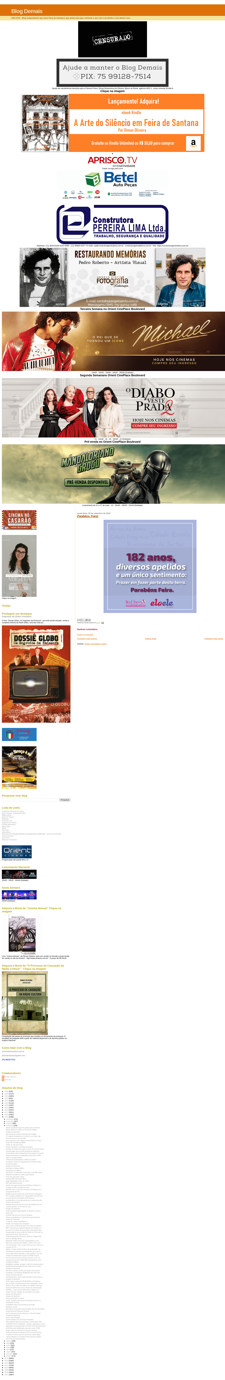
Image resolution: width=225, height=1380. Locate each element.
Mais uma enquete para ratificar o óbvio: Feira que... (23, 1243)
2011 (7, 1365)
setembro (10, 1125)
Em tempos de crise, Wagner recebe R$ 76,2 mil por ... (24, 1140)
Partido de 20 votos (12, 1302)
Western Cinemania (9, 840)
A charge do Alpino (12, 1262)
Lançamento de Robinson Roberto (17, 1311)
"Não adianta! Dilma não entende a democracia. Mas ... (25, 1322)
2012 (7, 1363)
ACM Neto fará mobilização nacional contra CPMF (23, 1328)
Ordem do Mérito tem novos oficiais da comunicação (24, 1288)
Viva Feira (6, 838)
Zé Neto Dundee (11, 1164)
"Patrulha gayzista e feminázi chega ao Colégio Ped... (24, 1236)
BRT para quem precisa (14, 1183)
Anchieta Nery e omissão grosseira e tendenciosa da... (24, 1200)
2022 (7, 1101)
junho (8, 1345)
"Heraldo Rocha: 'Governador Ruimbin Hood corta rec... (25, 1277)
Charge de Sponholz (13, 1132)
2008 (7, 1372)
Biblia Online (6, 815)
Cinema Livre (7, 821)
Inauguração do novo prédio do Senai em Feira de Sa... (25, 1232)
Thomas (8, 1079)
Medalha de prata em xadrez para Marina (20, 1174)
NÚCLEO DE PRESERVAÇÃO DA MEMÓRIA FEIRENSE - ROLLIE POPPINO (31, 834)
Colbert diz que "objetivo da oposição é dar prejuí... (23, 1292)
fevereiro (9, 1354)
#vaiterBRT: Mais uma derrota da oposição (20, 1305)
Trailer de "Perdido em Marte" (16, 1142)
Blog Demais (26, 11)
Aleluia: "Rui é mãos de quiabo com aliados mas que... (24, 1285)
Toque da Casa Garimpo (14, 1275)
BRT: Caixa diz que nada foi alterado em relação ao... (24, 1228)
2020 (7, 1105)
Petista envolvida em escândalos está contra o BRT (23, 1155)
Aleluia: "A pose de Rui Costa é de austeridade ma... (24, 1249)
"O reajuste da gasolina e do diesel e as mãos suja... (24, 1136)
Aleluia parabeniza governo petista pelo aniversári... (23, 1128)
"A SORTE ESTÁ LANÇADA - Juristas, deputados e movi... (26, 1324)
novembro (10, 1121)
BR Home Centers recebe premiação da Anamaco (23, 1270)
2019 (7, 1107)
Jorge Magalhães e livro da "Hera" (17, 1181)
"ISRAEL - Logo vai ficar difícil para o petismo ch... (23, 1290)
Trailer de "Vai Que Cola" (14, 1145)
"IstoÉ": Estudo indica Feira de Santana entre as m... (24, 1300)
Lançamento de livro (13, 1192)
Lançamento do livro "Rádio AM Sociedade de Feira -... (24, 1260)
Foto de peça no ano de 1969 (16, 1138)
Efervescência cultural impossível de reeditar (21, 1134)
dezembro (10, 1119)
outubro (9, 1123)
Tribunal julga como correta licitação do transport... (23, 1151)
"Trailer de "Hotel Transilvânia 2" (17, 1221)
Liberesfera (6, 832)
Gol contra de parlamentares (15, 1339)
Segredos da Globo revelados (17, 616)
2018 (7, 1110)
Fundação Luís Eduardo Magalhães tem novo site (23, 1273)
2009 (7, 1370)
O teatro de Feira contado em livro (17, 1187)
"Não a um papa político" (14, 1157)
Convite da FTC (11, 1247)
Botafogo (5, 819)
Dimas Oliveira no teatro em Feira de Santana (21, 1130)
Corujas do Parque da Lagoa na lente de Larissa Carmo (25, 1149)
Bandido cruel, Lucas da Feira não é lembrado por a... (24, 1189)
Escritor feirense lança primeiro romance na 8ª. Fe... (23, 1258)
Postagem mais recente (87, 638)
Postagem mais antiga (213, 638)
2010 (7, 1367)
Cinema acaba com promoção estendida (19, 1319)
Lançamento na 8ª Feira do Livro (17, 1234)
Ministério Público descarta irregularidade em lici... (23, 1241)
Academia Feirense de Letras (13, 811)
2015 (7, 1117)
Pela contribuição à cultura (15, 1298)
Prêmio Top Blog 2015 (13, 1294)
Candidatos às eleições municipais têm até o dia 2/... (24, 1251)
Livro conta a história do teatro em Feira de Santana (23, 1226)
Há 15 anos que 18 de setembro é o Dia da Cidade (23, 1313)
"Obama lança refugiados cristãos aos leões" (21, 1159)
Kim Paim (5, 830)
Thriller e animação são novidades (17, 1224)
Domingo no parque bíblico (15, 1168)
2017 (7, 1112)
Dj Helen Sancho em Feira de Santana (19, 1215)
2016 (7, 1114)
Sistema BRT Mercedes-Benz (16, 1179)
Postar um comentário (85, 634)
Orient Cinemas (8, 836)
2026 (7, 1091)
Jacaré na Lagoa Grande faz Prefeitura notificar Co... (24, 1185)
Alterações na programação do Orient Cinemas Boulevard (25, 1326)
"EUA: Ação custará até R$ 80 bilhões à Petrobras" (23, 1281)
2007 (7, 1374)
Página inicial (150, 638)
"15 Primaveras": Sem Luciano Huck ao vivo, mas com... (25, 1245)
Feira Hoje (6, 826)
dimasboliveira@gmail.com (13, 1056)
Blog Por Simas (8, 817)
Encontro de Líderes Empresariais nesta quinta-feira (23, 1230)
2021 (7, 1103)
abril (8, 1349)
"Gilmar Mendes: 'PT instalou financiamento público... (24, 1337)
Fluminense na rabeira (13, 1170)
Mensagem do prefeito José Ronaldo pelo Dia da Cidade (25, 1309)
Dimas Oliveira (10, 1077)
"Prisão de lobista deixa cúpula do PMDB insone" (22, 1255)
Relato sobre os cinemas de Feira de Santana (21, 1330)
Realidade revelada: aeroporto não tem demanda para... (25, 1264)
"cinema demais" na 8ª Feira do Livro (18, 1207)
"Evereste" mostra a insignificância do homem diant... (24, 1162)
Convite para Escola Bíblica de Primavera (20, 1198)
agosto (9, 1341)
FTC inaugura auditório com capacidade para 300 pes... (25, 1196)
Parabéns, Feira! (87, 516)
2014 (7, 1358)
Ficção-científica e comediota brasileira (19, 1147)
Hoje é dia (9, 1213)
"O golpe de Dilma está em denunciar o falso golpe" (23, 1334)
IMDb (4, 828)
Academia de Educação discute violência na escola (23, 1266)
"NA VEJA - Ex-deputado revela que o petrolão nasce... (24, 1172)
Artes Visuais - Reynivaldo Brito (14, 813)
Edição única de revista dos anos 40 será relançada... (24, 1194)
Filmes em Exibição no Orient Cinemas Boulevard (23, 1217)
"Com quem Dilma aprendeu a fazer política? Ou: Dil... (24, 1253)
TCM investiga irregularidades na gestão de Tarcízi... (24, 1211)
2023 (7, 1098)
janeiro (9, 1356)
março (8, 1352)
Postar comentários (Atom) (95, 644)
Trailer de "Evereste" (13, 1219)
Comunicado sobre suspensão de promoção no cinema (24, 1153)
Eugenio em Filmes (9, 823)
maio (8, 1347)
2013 (7, 1360)
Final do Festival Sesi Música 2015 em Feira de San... (24, 1332)
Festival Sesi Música (13, 1202)
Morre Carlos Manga (13, 1317)
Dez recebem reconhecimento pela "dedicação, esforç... (25, 1283)
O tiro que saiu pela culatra (15, 1177)
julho (8, 1343)
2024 (7, 1096)
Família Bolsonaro (9, 824)
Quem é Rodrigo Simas (14, 1238)
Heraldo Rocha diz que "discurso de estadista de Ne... (24, 1204)
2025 (7, 1094)
